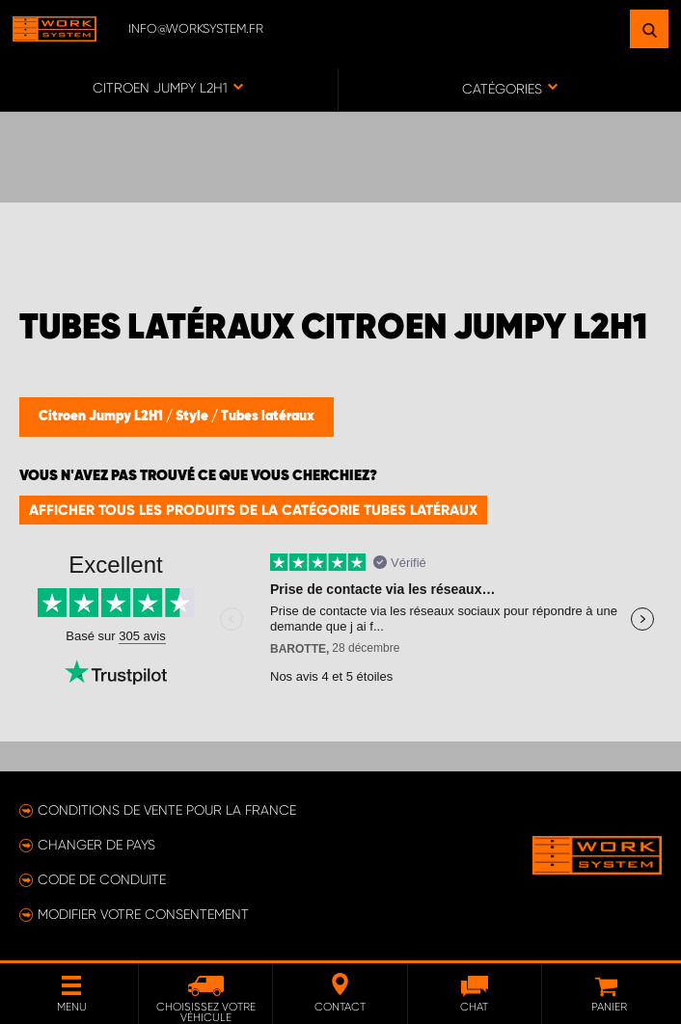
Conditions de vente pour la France (167, 810)
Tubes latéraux (267, 416)
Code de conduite (102, 879)
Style (193, 416)
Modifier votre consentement (143, 914)
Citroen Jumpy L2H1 (102, 416)
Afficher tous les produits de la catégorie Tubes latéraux (253, 510)
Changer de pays (96, 844)
